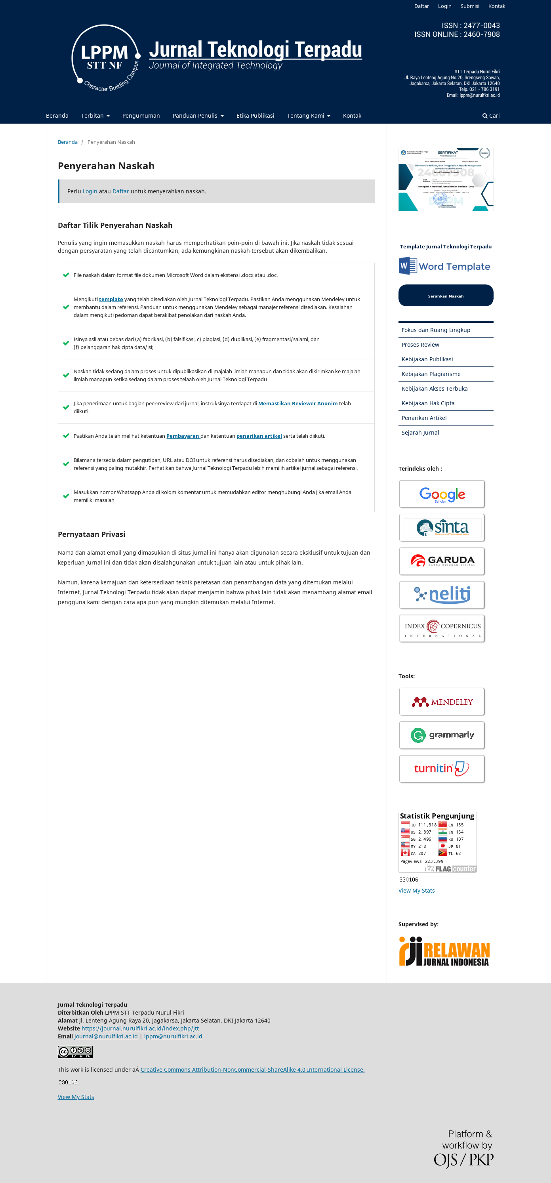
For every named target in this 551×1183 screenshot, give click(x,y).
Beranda (57, 115)
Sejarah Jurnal (420, 432)
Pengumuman (141, 115)
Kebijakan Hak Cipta (428, 403)
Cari (491, 115)
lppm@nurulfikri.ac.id (173, 1036)
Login (445, 6)
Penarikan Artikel (424, 418)
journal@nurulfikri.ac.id (106, 1036)
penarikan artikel (259, 435)
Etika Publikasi (255, 115)
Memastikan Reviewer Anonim (298, 403)
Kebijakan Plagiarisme (431, 374)
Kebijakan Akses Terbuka (435, 388)
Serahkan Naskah (446, 296)
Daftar (421, 6)
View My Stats (416, 890)
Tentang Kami (306, 115)
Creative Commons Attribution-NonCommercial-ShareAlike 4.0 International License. (253, 1069)
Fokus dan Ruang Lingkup (436, 330)
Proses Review (420, 344)
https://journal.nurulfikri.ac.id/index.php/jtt (140, 1028)
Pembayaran (183, 435)
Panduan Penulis (196, 115)
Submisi (470, 6)
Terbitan (93, 115)
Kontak (352, 115)
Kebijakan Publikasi (427, 359)
